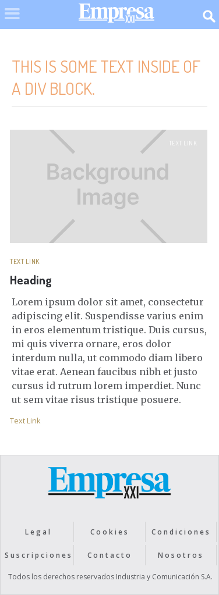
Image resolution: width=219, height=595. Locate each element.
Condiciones (181, 532)
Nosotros (181, 555)
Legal (38, 532)
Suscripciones (39, 555)
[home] (113, 15)
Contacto (109, 555)
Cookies (109, 532)
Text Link (183, 143)
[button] (12, 21)
